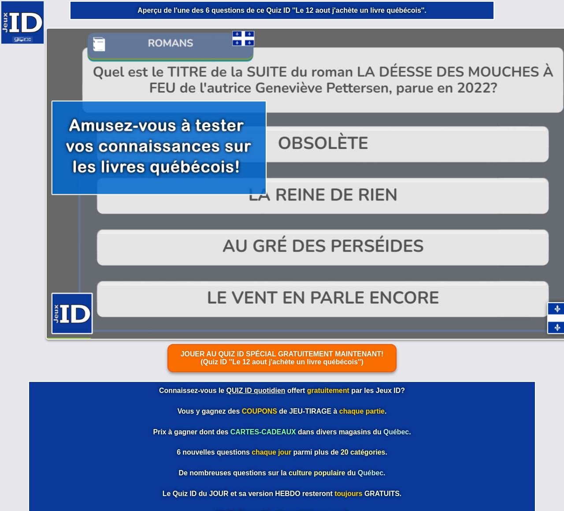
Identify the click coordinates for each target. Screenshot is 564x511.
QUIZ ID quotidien (256, 390)
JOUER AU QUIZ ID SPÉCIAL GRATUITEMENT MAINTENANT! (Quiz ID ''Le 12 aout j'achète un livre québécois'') (282, 358)
